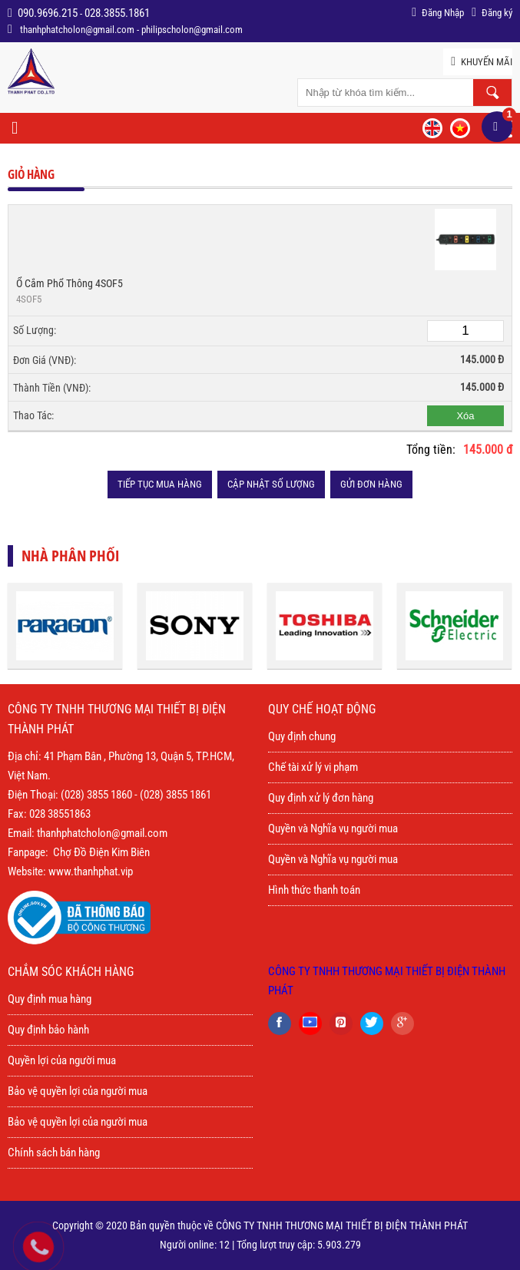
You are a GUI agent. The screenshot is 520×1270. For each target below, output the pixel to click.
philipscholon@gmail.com (192, 29)
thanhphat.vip (103, 871)
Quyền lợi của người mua (62, 1060)
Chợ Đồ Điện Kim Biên (101, 852)
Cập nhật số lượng (271, 484)
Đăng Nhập (438, 12)
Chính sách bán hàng (54, 1152)
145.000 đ (487, 449)
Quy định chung (302, 736)
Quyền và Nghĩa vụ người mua (333, 828)
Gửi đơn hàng (371, 484)
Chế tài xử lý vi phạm (313, 767)
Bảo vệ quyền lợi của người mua (77, 1091)
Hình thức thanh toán (314, 890)
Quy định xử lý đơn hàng (320, 798)
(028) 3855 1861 (175, 795)
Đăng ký (492, 12)
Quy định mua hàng (49, 999)
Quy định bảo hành (48, 1030)
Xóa (465, 416)
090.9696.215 (48, 13)
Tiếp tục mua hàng (160, 484)
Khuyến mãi (481, 61)
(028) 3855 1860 (96, 795)
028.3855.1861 (117, 13)
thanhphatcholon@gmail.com (77, 29)
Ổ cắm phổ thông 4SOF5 (69, 283)
